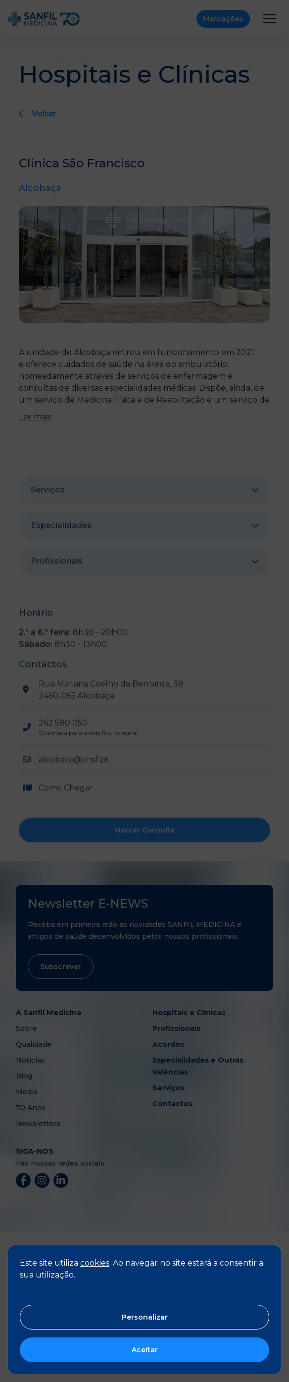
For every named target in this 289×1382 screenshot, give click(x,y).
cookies (94, 1263)
